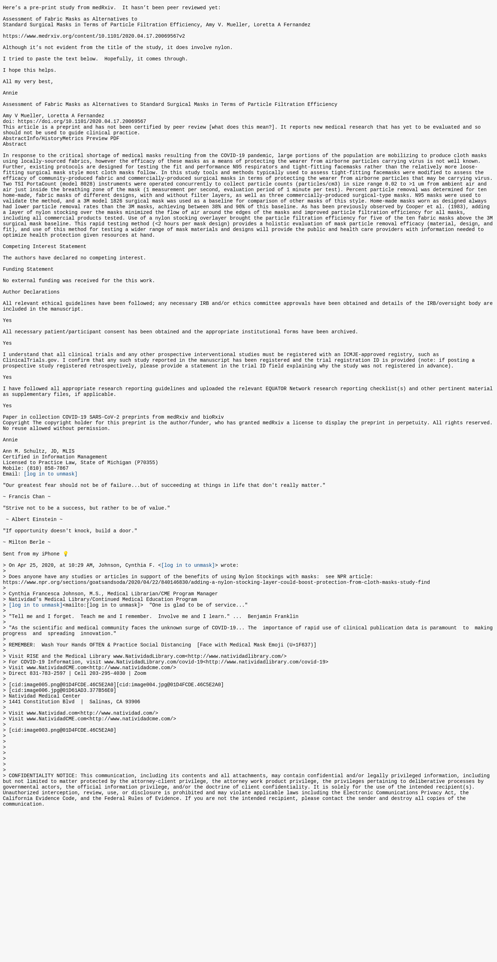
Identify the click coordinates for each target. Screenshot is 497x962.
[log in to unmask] (51, 562)
